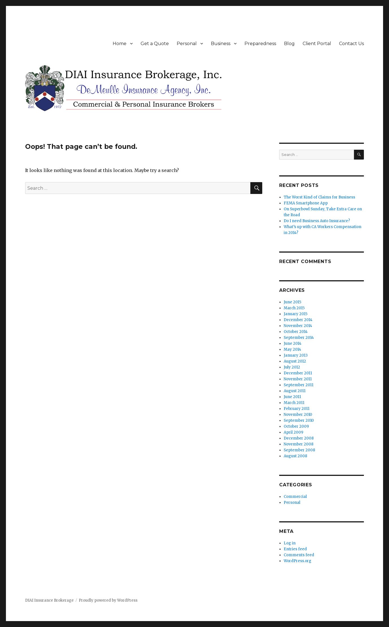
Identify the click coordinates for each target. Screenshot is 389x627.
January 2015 (295, 314)
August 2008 (295, 456)
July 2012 (292, 367)
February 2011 (296, 408)
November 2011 (298, 379)
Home (119, 43)
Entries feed (295, 549)
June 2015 (292, 302)
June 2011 (292, 396)
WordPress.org (297, 560)
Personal (187, 43)
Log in (290, 543)
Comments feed (299, 555)
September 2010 (299, 420)
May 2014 (292, 349)
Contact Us (351, 43)
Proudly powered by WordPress (108, 600)
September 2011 (298, 385)
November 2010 (298, 414)
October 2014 (296, 331)
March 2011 (294, 402)
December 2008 (299, 438)
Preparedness (260, 43)
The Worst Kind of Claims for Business (319, 197)
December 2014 (298, 319)
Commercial (295, 496)
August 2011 (294, 390)
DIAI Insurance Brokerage (49, 600)
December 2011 (298, 373)
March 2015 (294, 308)
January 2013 (296, 355)
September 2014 (299, 337)
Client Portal (317, 43)
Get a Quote (155, 43)
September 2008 (299, 450)
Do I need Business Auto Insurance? (317, 220)
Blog (289, 43)
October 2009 (296, 426)
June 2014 (292, 343)
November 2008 (298, 444)
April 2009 (293, 432)
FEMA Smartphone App (306, 203)
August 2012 (295, 361)
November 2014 (298, 325)
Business (220, 43)
